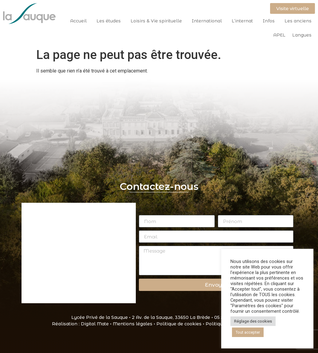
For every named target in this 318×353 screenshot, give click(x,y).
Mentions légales (132, 324)
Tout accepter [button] (248, 332)
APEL (279, 35)
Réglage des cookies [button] (253, 321)
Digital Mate (95, 324)
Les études (110, 21)
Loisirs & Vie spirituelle (158, 21)
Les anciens (298, 21)
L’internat (244, 21)
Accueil (80, 21)
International (208, 21)
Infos (270, 21)
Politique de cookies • (181, 324)
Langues (302, 35)
